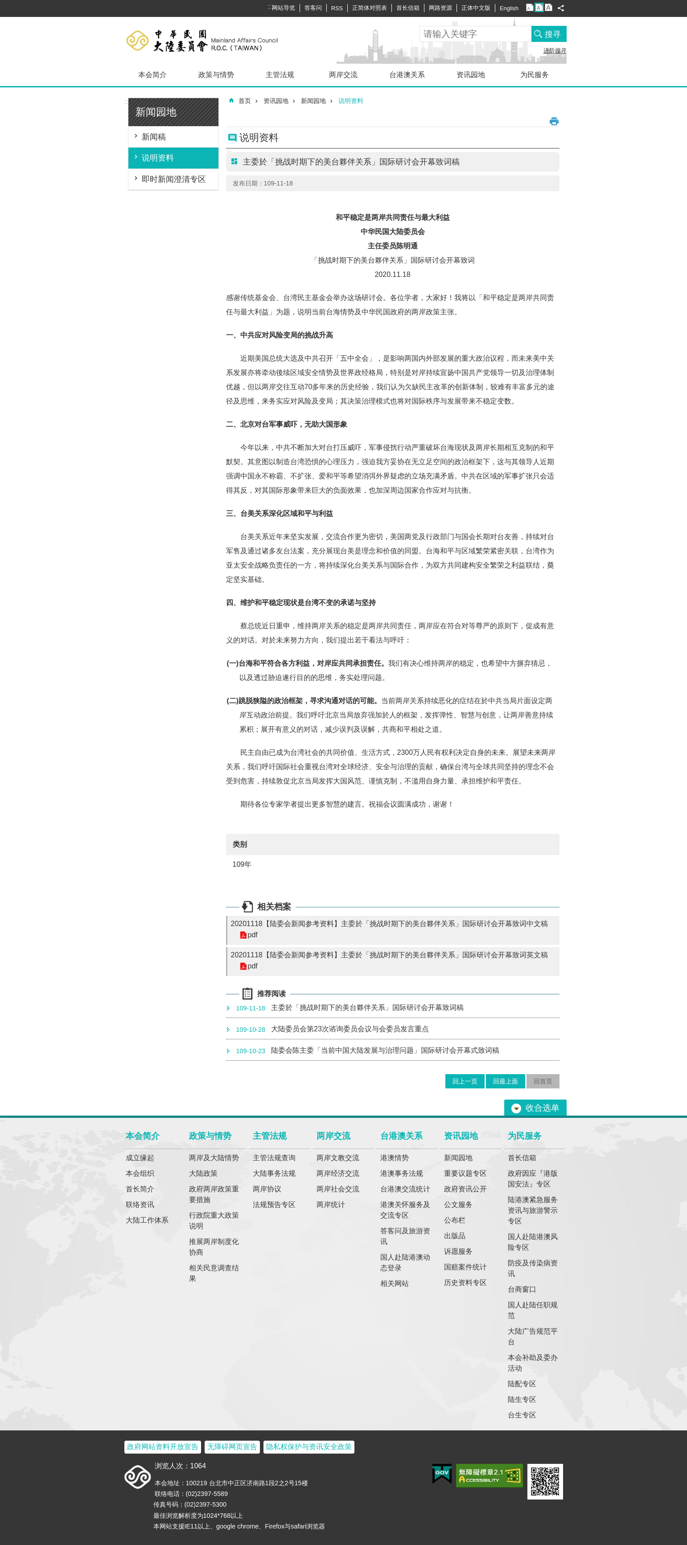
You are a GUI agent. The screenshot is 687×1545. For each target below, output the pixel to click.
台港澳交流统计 (405, 1189)
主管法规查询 (274, 1158)
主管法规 (280, 74)
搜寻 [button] (553, 34)
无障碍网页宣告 (232, 1446)
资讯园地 (471, 74)
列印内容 (554, 121)
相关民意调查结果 (214, 1273)
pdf (253, 935)
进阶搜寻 (555, 50)
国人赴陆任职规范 (533, 1310)
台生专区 (522, 1415)
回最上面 (505, 1081)
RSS (337, 8)
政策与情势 (216, 74)
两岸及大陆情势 (214, 1158)
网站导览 (283, 7)
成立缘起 (140, 1158)
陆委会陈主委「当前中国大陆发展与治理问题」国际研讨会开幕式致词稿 (366, 1051)
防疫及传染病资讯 (533, 1268)
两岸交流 (343, 74)
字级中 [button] (539, 7)
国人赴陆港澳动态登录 (405, 1262)
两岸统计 (331, 1204)
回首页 (543, 1081)
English (509, 8)
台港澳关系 (407, 74)
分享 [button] (561, 8)
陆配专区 (522, 1384)
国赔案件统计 (465, 1267)
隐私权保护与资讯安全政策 (309, 1446)
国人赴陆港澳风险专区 (533, 1242)
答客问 (313, 7)
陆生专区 (522, 1399)
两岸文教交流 (338, 1158)
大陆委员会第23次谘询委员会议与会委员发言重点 (331, 1029)
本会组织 (140, 1173)
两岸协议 (267, 1189)
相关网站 (394, 1283)
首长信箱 (408, 7)
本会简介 (152, 74)
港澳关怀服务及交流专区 (405, 1210)
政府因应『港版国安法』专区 (533, 1179)
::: (127, 101)
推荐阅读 (271, 993)
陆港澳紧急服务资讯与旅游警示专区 (533, 1210)
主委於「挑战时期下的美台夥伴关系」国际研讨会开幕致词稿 (348, 1008)
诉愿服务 (458, 1251)
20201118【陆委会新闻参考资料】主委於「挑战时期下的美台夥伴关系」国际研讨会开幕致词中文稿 (389, 923)
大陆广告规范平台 (533, 1336)
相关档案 (274, 906)
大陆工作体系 (147, 1220)
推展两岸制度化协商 (214, 1247)
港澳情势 (394, 1158)
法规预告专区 (274, 1204)
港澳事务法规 (401, 1173)
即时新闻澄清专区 (174, 179)
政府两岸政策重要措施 (214, 1194)
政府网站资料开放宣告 (162, 1446)
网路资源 (440, 7)
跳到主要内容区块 (4, 4)
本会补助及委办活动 (533, 1363)
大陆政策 (203, 1173)
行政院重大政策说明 (214, 1220)
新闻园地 (156, 112)
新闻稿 (154, 136)
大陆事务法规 (274, 1173)
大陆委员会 (217, 40)
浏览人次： (172, 1466)
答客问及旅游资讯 (405, 1236)
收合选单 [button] (542, 1107)
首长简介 (140, 1189)
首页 (245, 100)
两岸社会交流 (338, 1189)
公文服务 (458, 1204)
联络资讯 (140, 1204)
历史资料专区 (465, 1282)
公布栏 (454, 1220)
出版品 (454, 1236)
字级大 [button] (548, 7)
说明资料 (158, 157)
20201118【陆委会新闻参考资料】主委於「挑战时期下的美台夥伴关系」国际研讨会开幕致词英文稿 (389, 955)
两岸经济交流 (338, 1173)
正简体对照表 (369, 7)
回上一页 (465, 1081)
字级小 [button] (530, 7)
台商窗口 (522, 1289)
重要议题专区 (465, 1173)
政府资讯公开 (465, 1189)
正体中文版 (475, 7)
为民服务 (534, 74)
